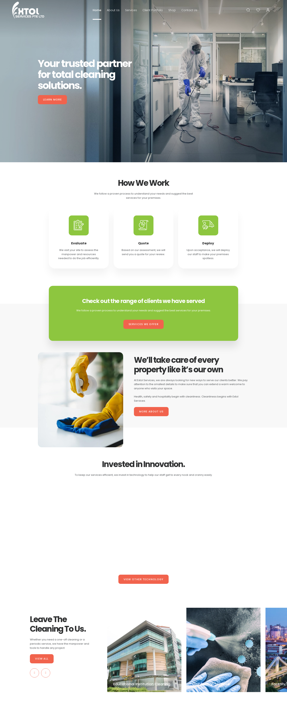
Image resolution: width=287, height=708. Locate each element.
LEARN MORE (52, 99)
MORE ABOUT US (151, 411)
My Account (132, 649)
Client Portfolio (153, 10)
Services (131, 10)
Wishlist (130, 655)
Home (97, 10)
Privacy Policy (167, 649)
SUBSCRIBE (246, 646)
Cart (128, 642)
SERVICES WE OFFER (143, 324)
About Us (113, 10)
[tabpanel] (143, 81)
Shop (172, 10)
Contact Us (189, 10)
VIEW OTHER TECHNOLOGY (144, 579)
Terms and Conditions (172, 642)
